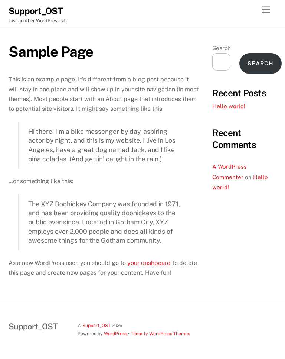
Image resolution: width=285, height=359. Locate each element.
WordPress (115, 333)
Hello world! (228, 106)
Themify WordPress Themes (160, 333)
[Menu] (266, 10)
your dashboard (149, 262)
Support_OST (96, 325)
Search (221, 48)
